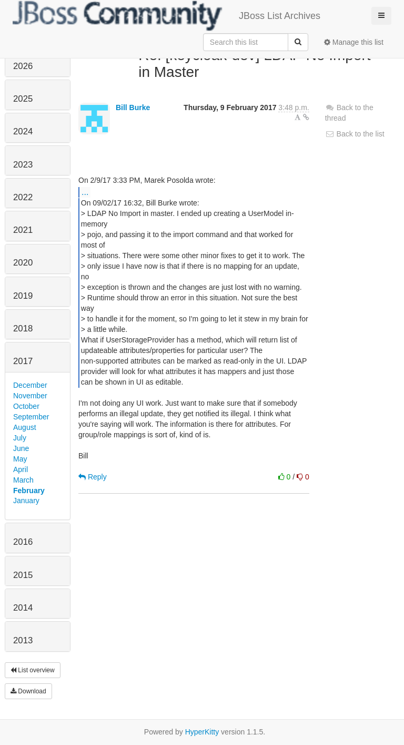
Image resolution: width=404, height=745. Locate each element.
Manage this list (353, 42)
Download (28, 691)
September (31, 417)
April (20, 469)
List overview (33, 670)
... (85, 192)
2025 (23, 99)
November (30, 395)
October (26, 406)
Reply (92, 477)
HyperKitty (202, 732)
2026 (23, 66)
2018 (23, 329)
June (21, 448)
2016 (23, 542)
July (19, 438)
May (20, 459)
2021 (23, 230)
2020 (23, 263)
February (29, 490)
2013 (23, 640)
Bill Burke (133, 107)
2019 (23, 296)
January (26, 500)
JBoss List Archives (166, 16)
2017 (23, 361)
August (24, 427)
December (30, 385)
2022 (23, 197)
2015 (23, 575)
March (23, 480)
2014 (23, 608)
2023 (23, 165)
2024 (23, 131)
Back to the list (355, 134)
